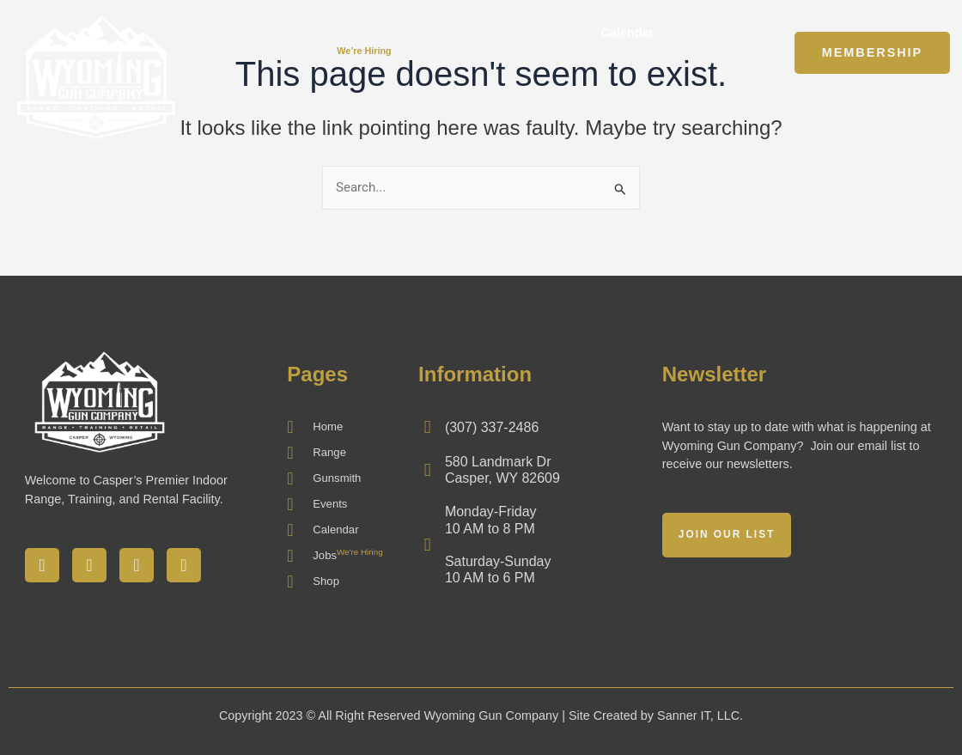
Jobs (350, 54)
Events (550, 33)
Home (325, 33)
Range (392, 33)
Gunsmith (470, 33)
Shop (700, 33)
